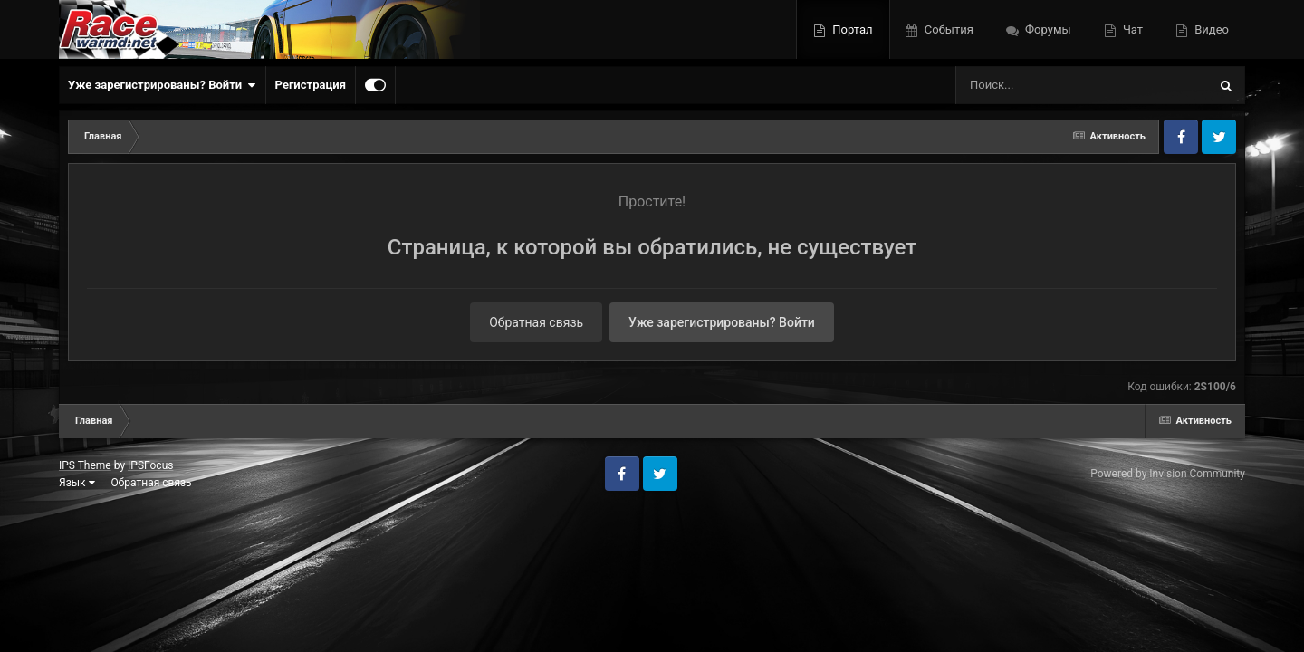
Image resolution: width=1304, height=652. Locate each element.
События (947, 29)
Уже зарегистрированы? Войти (162, 85)
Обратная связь (536, 322)
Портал (850, 29)
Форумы (1046, 29)
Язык (77, 482)
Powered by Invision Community (1167, 473)
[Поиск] (1048, 85)
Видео (1210, 29)
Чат (1131, 29)
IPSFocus (150, 465)
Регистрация (310, 84)
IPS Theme (85, 465)
